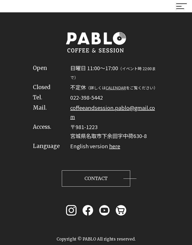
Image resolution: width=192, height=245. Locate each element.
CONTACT (96, 178)
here (114, 146)
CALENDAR (116, 87)
